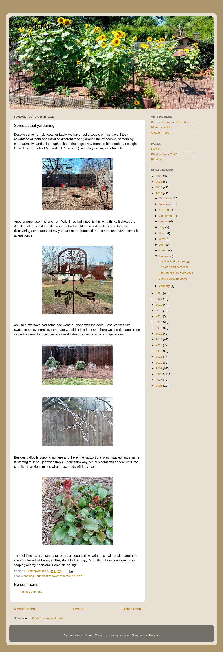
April (162, 244)
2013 (159, 345)
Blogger (154, 635)
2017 (159, 322)
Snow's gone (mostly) (172, 278)
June (163, 233)
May (162, 238)
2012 (159, 351)
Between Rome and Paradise (170, 122)
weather (65, 575)
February (165, 256)
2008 (159, 374)
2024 (159, 187)
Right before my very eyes (175, 272)
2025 (159, 181)
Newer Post (24, 609)
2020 (159, 304)
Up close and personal (173, 267)
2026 (159, 176)
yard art (77, 575)
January (165, 286)
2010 (159, 362)
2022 (159, 293)
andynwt (124, 635)
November (166, 204)
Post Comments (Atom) (47, 618)
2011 (159, 356)
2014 (159, 339)
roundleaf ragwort (47, 575)
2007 (159, 379)
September (167, 215)
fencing (29, 575)
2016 (159, 328)
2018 (159, 316)
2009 (159, 368)
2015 (159, 333)
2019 (159, 310)
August (164, 221)
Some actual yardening (173, 261)
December (166, 198)
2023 (159, 193)
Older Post (131, 609)
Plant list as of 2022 (164, 154)
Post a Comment (31, 591)
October (165, 209)
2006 (159, 385)
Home (78, 609)
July (162, 227)
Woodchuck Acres (47, 25)
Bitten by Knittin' (161, 127)
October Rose (160, 132)
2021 (159, 299)
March (163, 250)
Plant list (156, 159)
